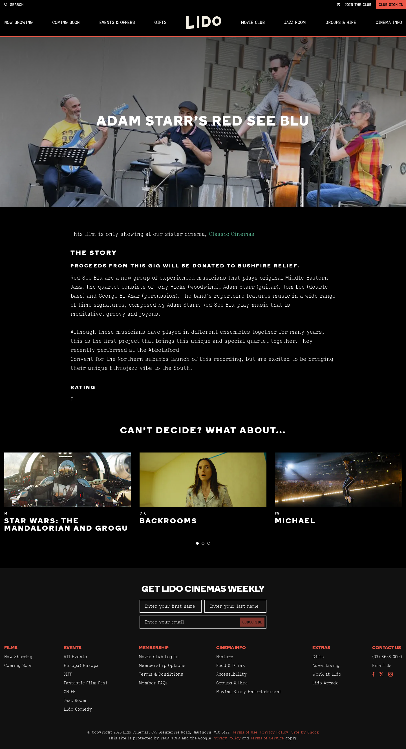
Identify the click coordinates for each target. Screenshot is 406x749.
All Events (75, 656)
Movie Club (253, 22)
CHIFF (69, 691)
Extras (321, 648)
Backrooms (168, 521)
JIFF (68, 674)
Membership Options (162, 665)
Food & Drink (230, 665)
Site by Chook (305, 732)
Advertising (325, 665)
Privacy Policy (274, 732)
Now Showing (18, 22)
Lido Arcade (325, 683)
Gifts (160, 22)
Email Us (382, 665)
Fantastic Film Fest (86, 683)
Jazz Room (295, 22)
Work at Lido (326, 674)
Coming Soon (66, 22)
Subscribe (252, 622)
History (224, 656)
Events (72, 648)
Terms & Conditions (161, 674)
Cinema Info (389, 22)
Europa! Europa (81, 665)
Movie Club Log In (159, 656)
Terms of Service (267, 738)
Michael (295, 521)
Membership (154, 648)
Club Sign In (391, 4)
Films (10, 648)
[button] (197, 543)
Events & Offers (117, 22)
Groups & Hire (340, 22)
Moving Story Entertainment (248, 691)
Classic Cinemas (231, 234)
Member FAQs (153, 683)
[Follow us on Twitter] (381, 674)
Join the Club (358, 4)
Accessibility (231, 674)
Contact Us (386, 648)
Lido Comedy (78, 709)
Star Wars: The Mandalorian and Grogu (66, 525)
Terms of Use (244, 732)
